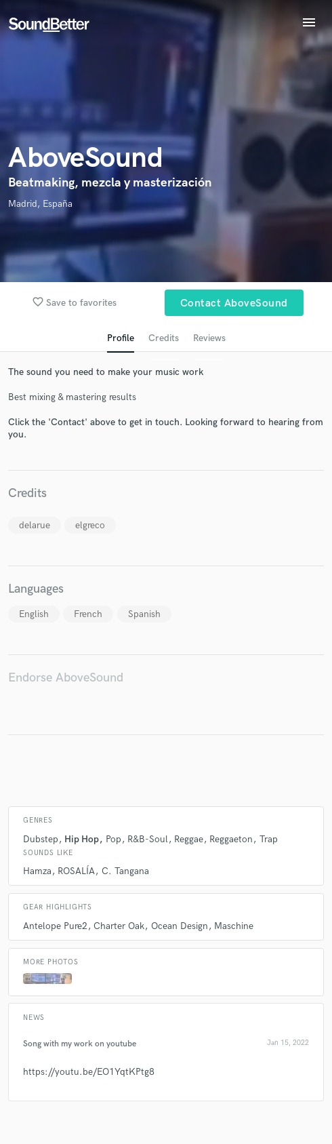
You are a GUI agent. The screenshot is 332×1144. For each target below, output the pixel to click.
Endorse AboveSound (65, 678)
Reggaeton (231, 839)
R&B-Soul (147, 839)
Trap (269, 839)
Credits (163, 338)
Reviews (209, 338)
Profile (120, 338)
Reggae (188, 839)
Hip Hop (81, 839)
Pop (113, 839)
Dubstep (40, 839)
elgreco (90, 525)
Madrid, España (40, 204)
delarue (34, 525)
